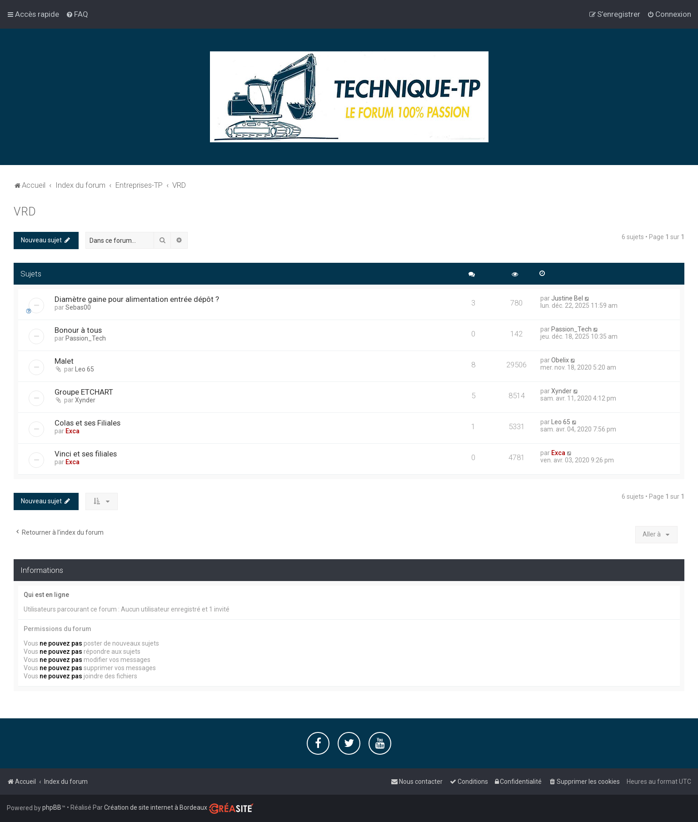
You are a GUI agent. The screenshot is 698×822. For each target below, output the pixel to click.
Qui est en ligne (46, 594)
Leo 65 (84, 369)
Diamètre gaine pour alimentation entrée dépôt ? (137, 299)
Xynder (85, 400)
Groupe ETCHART (84, 391)
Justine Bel (567, 298)
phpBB (51, 807)
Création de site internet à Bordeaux (155, 807)
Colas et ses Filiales (87, 422)
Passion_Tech (85, 338)
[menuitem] (77, 14)
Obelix (560, 360)
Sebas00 (78, 307)
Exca (72, 431)
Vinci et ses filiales (86, 453)
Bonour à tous (78, 330)
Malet (64, 361)
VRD (25, 211)
